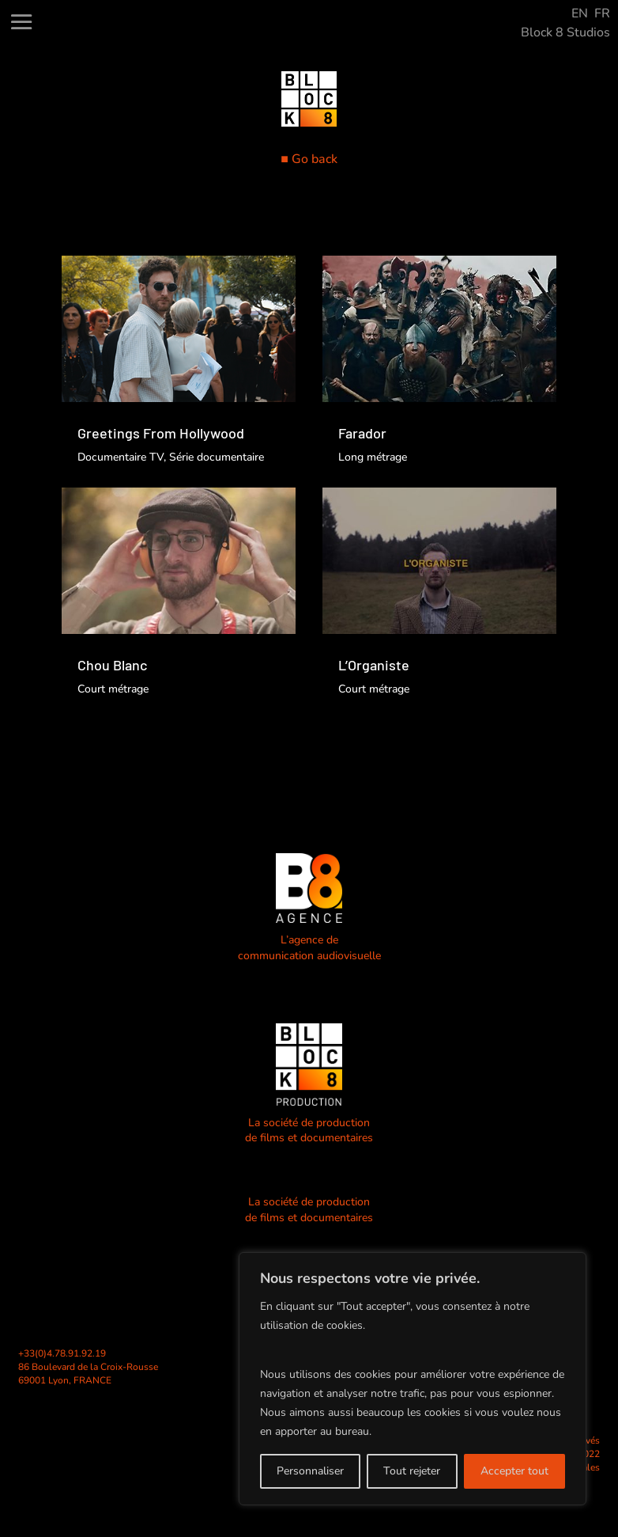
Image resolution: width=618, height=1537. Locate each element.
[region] (412, 1378)
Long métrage (372, 457)
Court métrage (113, 688)
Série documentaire (216, 457)
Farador (362, 433)
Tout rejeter (411, 1470)
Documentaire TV (120, 457)
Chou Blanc (112, 665)
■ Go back (309, 159)
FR (602, 13)
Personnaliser (310, 1470)
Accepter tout (514, 1470)
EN (579, 13)
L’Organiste (373, 665)
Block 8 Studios (565, 32)
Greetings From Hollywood (160, 433)
